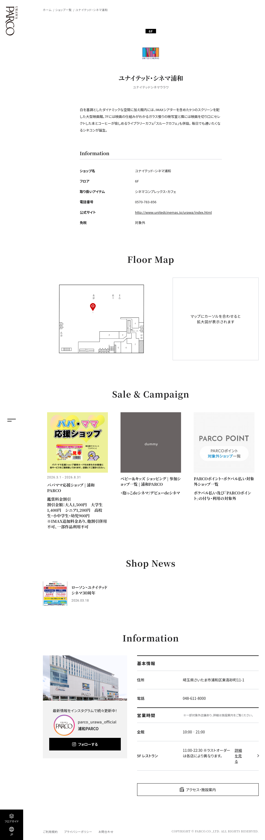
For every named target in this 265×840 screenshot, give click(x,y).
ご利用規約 (50, 831)
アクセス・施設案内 (201, 789)
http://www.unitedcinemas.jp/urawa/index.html (173, 212)
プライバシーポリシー (78, 831)
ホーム (47, 10)
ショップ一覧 (63, 10)
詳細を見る (238, 756)
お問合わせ (105, 831)
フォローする (88, 744)
